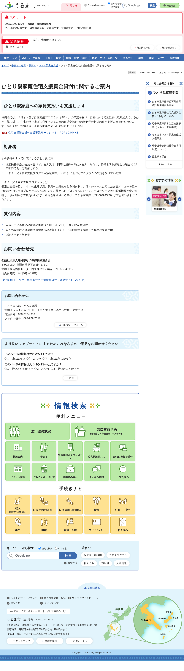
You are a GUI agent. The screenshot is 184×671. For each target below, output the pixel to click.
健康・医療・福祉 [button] (76, 58)
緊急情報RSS (169, 47)
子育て (32, 65)
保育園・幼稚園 (93, 565)
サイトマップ (51, 613)
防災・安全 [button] (10, 58)
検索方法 (72, 572)
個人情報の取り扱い (55, 608)
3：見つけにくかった (66, 368)
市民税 (107, 573)
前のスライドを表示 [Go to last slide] (149, 201)
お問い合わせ (80, 651)
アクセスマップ (21, 651)
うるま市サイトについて (24, 608)
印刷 (133, 72)
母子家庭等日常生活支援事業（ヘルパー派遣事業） (166, 126)
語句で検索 (116, 4)
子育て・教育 (18, 65)
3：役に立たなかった (58, 358)
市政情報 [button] (174, 58)
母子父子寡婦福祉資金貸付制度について (166, 150)
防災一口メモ (17, 47)
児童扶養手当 (160, 159)
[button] (71, 5)
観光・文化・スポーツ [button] (105, 58)
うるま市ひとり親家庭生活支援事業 (166, 139)
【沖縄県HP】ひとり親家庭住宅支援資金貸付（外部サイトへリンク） (44, 279)
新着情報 (171, 6)
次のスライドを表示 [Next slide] (179, 201)
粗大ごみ (89, 573)
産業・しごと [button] (156, 58)
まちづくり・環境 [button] (133, 58)
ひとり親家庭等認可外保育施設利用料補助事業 (166, 103)
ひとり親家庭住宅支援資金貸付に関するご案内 (166, 114)
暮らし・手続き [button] (31, 58)
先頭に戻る (94, 598)
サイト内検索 (11, 565)
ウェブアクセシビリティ (85, 608)
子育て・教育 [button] (53, 58)
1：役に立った (16, 358)
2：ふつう (35, 358)
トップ (5, 65)
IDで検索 (115, 7)
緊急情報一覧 (143, 47)
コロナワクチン (120, 565)
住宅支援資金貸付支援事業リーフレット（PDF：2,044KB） (44, 132)
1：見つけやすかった (20, 368)
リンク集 (15, 613)
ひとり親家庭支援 (48, 65)
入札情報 (124, 573)
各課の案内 (51, 651)
